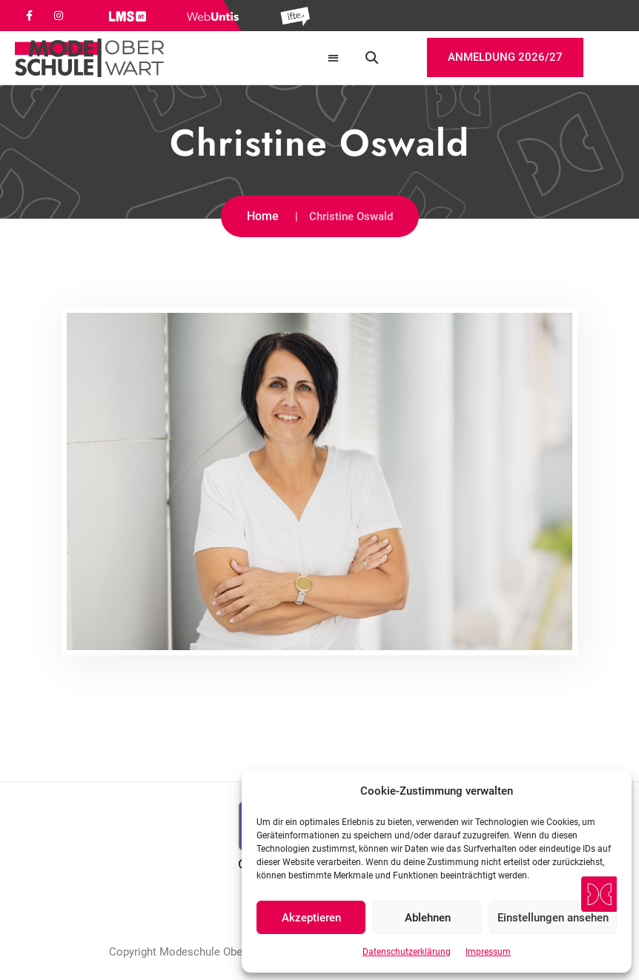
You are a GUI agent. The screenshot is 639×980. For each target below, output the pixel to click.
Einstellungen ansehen (553, 917)
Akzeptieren (311, 917)
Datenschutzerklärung (406, 952)
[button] (333, 58)
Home (263, 216)
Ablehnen (428, 917)
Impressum (488, 952)
